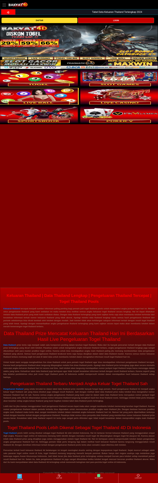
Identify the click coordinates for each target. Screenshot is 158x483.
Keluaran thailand (11, 308)
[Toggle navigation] (4, 5)
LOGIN (116, 20)
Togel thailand (10, 433)
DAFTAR (39, 20)
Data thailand (9, 345)
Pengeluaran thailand (13, 389)
